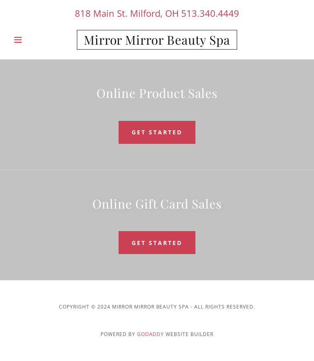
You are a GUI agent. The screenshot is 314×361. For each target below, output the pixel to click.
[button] (32, 40)
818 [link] (83, 13)
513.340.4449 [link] (210, 13)
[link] (157, 42)
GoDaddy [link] (150, 334)
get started (157, 132)
